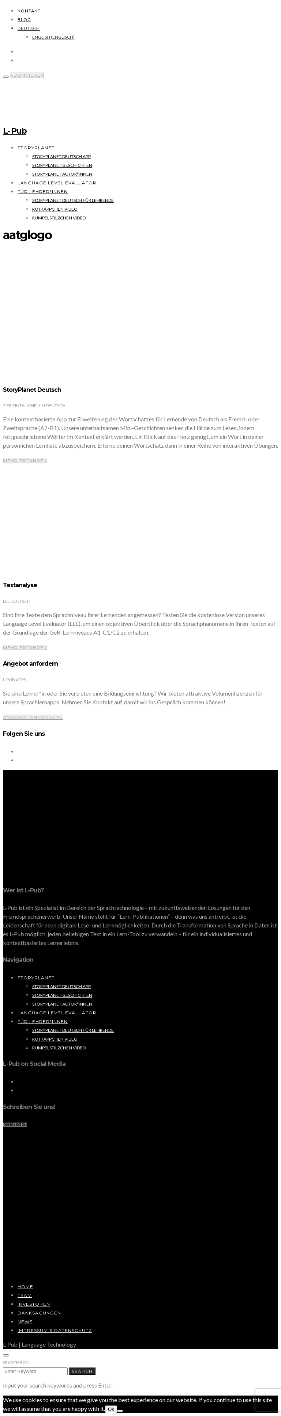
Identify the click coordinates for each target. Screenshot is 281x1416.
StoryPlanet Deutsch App (61, 156)
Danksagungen (39, 1313)
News (25, 1321)
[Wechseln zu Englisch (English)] (53, 37)
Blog (24, 19)
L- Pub (14, 131)
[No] (120, 1411)
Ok (111, 1409)
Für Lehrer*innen (43, 191)
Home (25, 1286)
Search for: (16, 1362)
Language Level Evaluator (57, 182)
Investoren (34, 1304)
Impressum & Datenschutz (55, 1330)
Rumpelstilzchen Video (59, 218)
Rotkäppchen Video (55, 209)
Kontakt (29, 11)
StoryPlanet (36, 147)
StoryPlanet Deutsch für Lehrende (73, 200)
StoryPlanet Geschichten (62, 165)
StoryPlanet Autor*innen (62, 174)
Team (25, 1295)
